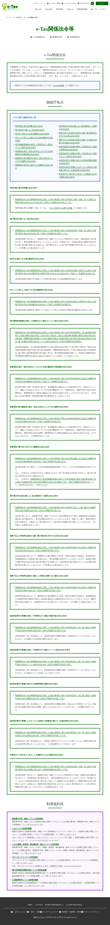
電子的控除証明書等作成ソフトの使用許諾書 (29, 870)
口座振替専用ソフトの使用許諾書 (25, 880)
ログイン (102, 3)
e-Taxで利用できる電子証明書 (61, 208)
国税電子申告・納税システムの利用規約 (27, 819)
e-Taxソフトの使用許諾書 (22, 828)
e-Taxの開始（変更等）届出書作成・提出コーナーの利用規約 (35, 844)
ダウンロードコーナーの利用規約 (25, 857)
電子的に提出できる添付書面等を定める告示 (32, 134)
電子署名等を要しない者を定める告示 (29, 130)
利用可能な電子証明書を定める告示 (29, 126)
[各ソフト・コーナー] (21, 17)
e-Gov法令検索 (58, 85)
